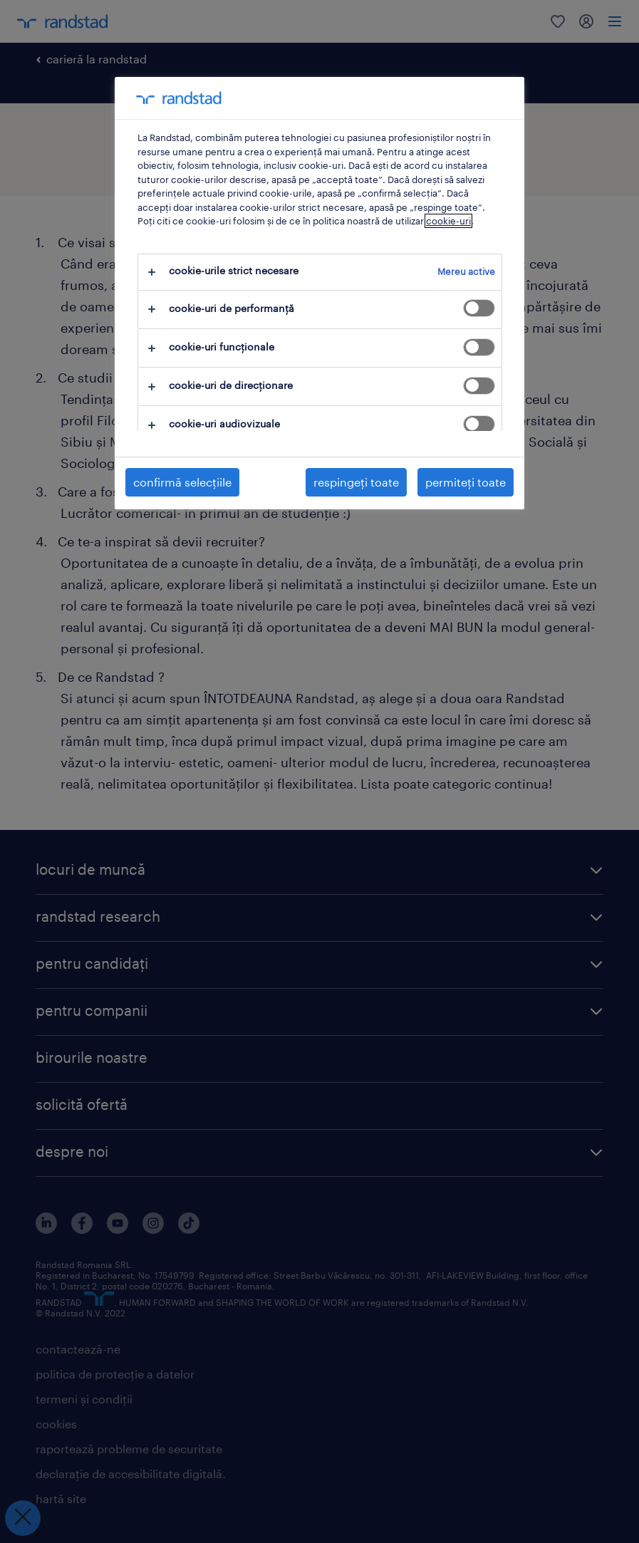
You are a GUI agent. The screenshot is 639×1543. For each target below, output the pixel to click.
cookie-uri (448, 221)
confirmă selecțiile (182, 482)
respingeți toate (356, 482)
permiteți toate (465, 482)
